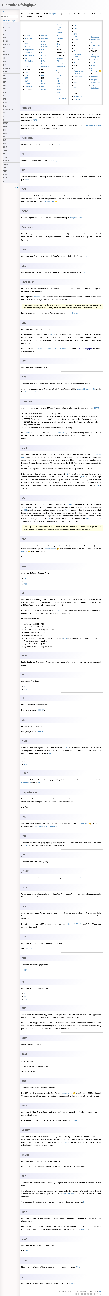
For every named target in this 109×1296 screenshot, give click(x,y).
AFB (26, 41)
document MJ (67, 1093)
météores (59, 234)
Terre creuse (96, 60)
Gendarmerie (62, 32)
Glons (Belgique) (85, 348)
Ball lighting (29, 61)
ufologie (52, 13)
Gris (58, 44)
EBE (39, 710)
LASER (59, 78)
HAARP (61, 610)
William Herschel (67, 1194)
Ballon (27, 64)
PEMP (76, 48)
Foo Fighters (44, 88)
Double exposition (45, 65)
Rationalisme (79, 71)
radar (26, 179)
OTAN (53, 334)
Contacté (28, 86)
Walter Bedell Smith (32, 392)
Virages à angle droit (95, 80)
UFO (93, 65)
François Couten (75, 218)
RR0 (2, 12)
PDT (25, 584)
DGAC (34, 120)
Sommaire (4, 21)
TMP (84, 1202)
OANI (27, 1251)
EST (25, 578)
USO (31, 948)
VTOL (93, 85)
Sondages (95, 37)
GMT (25, 581)
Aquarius (84, 823)
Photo (76, 60)
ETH (42, 81)
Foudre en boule (60, 25)
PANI (76, 40)
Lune (82, 1229)
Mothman (60, 101)
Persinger (55, 160)
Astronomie (29, 55)
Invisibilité (60, 64)
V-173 (76, 1120)
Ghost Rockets (60, 36)
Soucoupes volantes (95, 41)
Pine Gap (79, 878)
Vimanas (94, 77)
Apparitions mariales (29, 51)
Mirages (60, 95)
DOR (25, 510)
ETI (42, 557)
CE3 (26, 78)
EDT (25, 686)
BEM (27, 67)
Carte (17, 188)
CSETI (26, 1023)
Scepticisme (78, 96)
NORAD (96, 408)
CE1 (26, 72)
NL (75, 25)
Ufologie (94, 68)
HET (58, 47)
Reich (83, 477)
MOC (58, 86)
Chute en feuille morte (44, 41)
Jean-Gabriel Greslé (93, 125)
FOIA (43, 84)
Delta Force (43, 54)
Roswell (24, 551)
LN (58, 81)
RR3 (75, 85)
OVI (75, 31)
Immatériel (61, 67)
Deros (43, 58)
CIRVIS (27, 84)
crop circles (49, 201)
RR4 (75, 88)
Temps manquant (95, 55)
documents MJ (50, 549)
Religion (77, 74)
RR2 (75, 82)
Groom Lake (26, 782)
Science (77, 99)
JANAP (59, 69)
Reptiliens (78, 77)
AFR (26, 44)
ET (39, 557)
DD (42, 49)
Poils (76, 62)
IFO (58, 61)
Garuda (59, 30)
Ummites (94, 71)
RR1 (75, 79)
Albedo (28, 47)
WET (51, 753)
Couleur (44, 35)
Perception (78, 42)
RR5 (83, 272)
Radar (76, 68)
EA (68, 474)
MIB (58, 92)
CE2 (26, 75)
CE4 (26, 81)
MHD (59, 89)
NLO (75, 28)
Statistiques (95, 45)
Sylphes (94, 48)
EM (42, 75)
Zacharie (36, 297)
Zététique (95, 88)
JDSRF (59, 75)
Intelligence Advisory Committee (46, 826)
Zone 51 (40, 782)
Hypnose (60, 58)
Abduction (29, 35)
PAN (75, 37)
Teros (93, 62)
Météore (60, 84)
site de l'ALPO (73, 924)
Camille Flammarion (42, 234)
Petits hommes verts (77, 54)
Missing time (62, 98)
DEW (43, 61)
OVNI (76, 34)
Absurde (28, 38)
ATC (26, 58)
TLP (86, 1229)
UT (66, 748)
